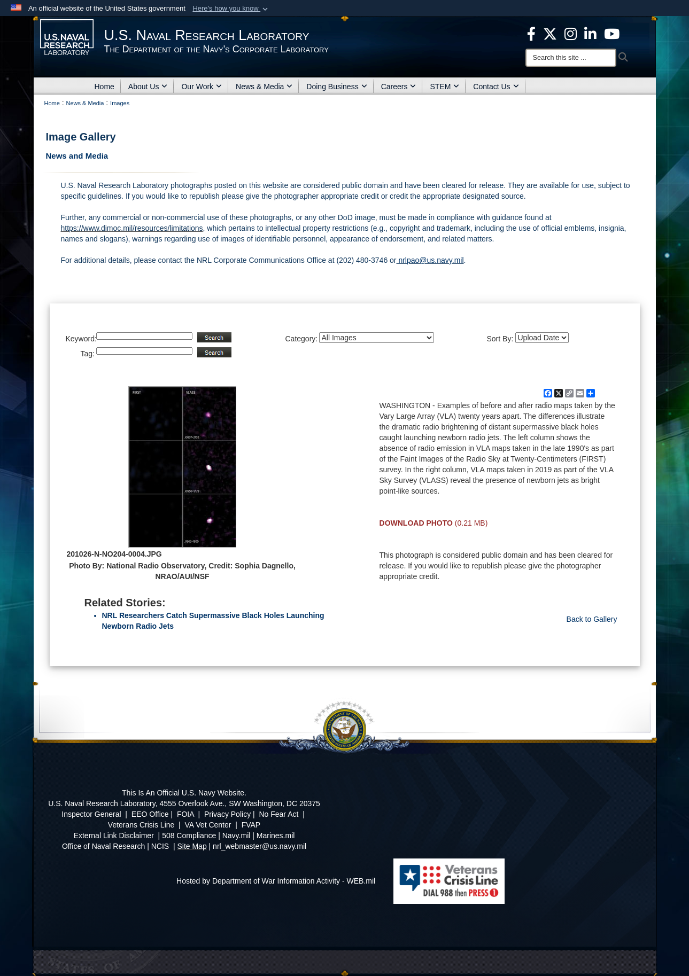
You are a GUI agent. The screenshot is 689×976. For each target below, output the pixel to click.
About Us (148, 86)
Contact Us (495, 86)
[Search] (570, 58)
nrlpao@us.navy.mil (430, 260)
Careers (398, 86)
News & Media (264, 86)
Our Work (201, 86)
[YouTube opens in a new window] (612, 33)
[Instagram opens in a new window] (570, 33)
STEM (444, 86)
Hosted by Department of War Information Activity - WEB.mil (275, 881)
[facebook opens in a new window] (531, 33)
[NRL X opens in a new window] (550, 33)
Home (104, 86)
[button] (231, 8)
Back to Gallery (592, 619)
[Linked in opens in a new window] (590, 33)
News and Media (77, 155)
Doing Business (336, 86)
